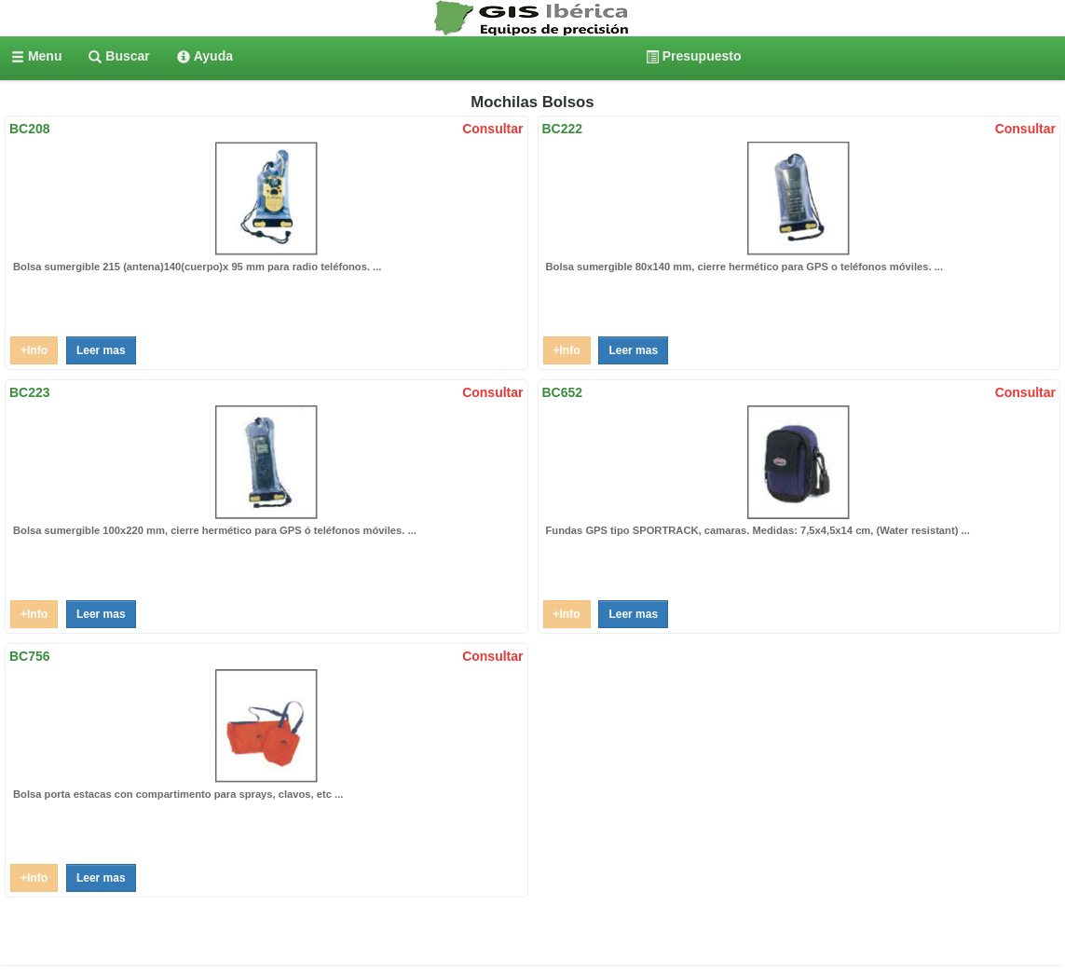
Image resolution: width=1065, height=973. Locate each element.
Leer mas (101, 350)
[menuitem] (36, 55)
